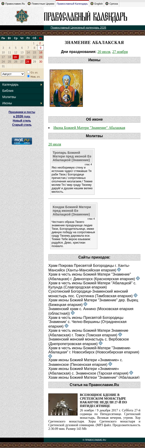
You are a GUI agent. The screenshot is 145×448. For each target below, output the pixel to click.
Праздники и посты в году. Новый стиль (22, 116)
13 (21, 52)
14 (28, 52)
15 (34, 52)
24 (3, 61)
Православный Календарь (72, 3)
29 (34, 61)
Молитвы (9, 97)
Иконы (7, 103)
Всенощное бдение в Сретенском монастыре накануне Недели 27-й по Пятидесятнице (103, 400)
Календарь (10, 84)
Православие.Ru (13, 3)
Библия (7, 91)
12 (15, 52)
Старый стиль (22, 124)
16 (40, 52)
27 (21, 61)
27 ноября (120, 52)
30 (40, 61)
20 (21, 57)
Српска (111, 3)
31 (3, 66)
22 (34, 57)
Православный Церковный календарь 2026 (78, 27)
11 (9, 52)
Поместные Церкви (40, 3)
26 (15, 61)
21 (28, 57)
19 (15, 57)
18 (9, 57)
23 (40, 57)
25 (9, 61)
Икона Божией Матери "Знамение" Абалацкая (89, 128)
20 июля (104, 52)
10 (3, 52)
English (96, 3)
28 (27, 61)
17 (3, 57)
